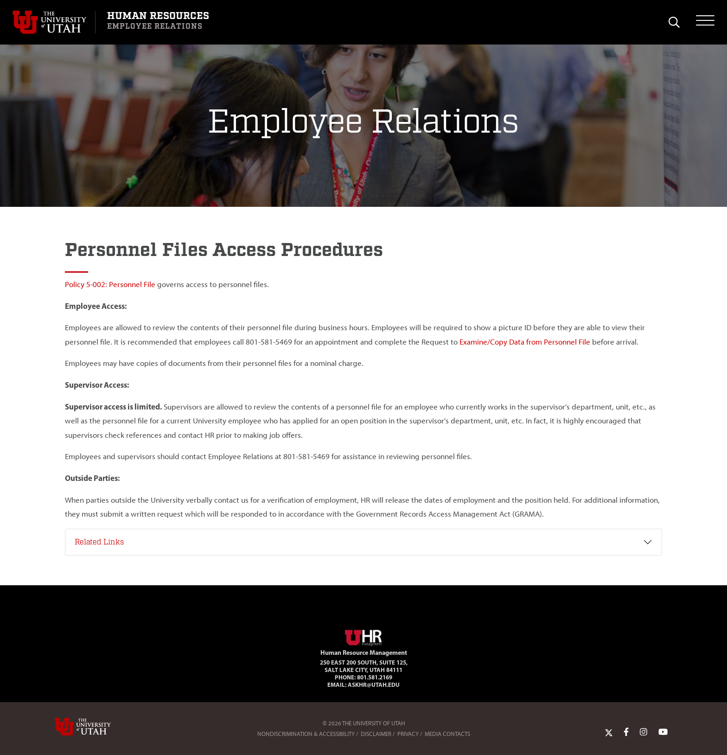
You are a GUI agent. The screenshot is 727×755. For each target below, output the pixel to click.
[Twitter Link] (608, 732)
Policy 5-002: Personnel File (110, 284)
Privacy (408, 733)
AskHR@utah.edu (374, 684)
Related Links (99, 542)
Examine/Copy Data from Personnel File (524, 341)
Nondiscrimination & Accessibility (306, 733)
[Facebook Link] (626, 732)
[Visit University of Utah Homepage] (54, 22)
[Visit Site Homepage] (363, 636)
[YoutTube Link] (663, 732)
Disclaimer (376, 733)
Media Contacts (447, 733)
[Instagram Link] (643, 732)
